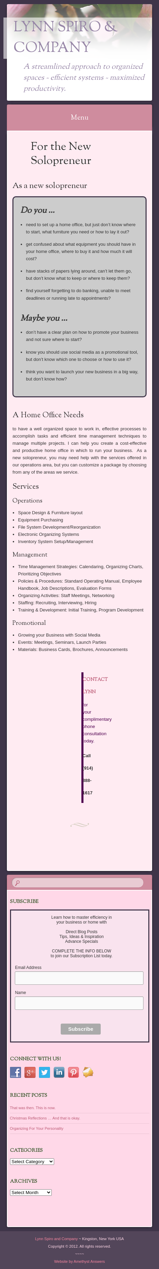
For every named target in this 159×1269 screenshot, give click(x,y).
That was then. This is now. (33, 1108)
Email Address (28, 967)
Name (20, 992)
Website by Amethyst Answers (79, 1261)
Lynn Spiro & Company (65, 38)
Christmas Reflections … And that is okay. (45, 1118)
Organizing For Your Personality (36, 1128)
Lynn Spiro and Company (56, 1239)
